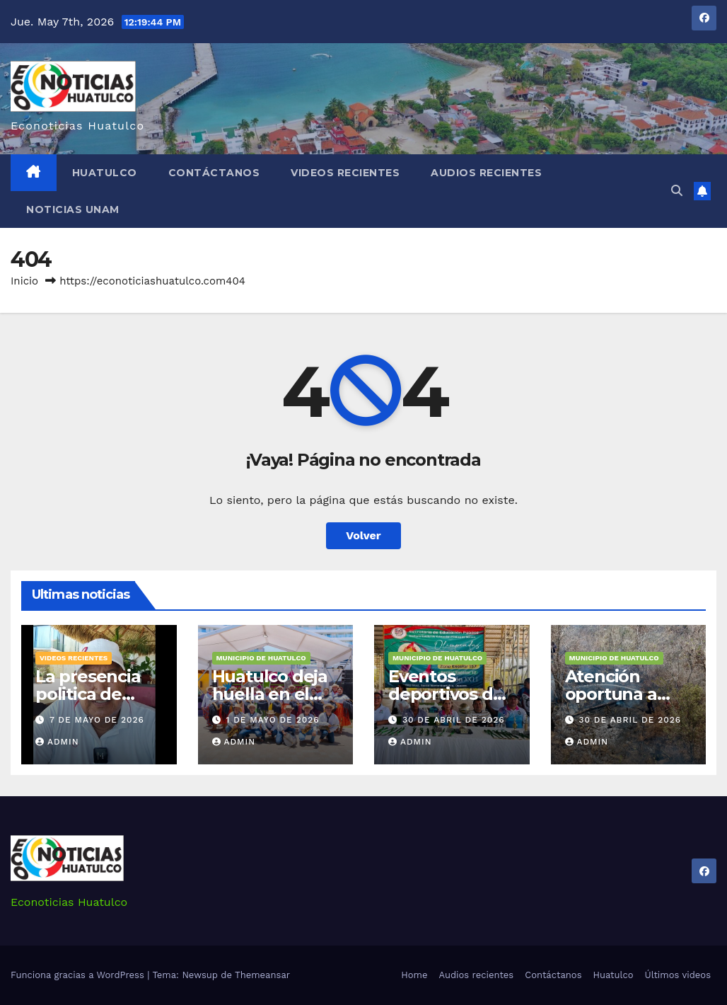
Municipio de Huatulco (261, 658)
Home (414, 975)
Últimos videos (678, 975)
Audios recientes (486, 172)
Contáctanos (214, 172)
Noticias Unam (73, 209)
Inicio (24, 281)
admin (57, 742)
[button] (676, 190)
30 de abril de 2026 (453, 720)
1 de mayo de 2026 (272, 720)
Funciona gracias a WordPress (79, 975)
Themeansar (262, 975)
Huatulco (104, 172)
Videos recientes (345, 172)
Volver (363, 535)
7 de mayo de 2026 (97, 720)
